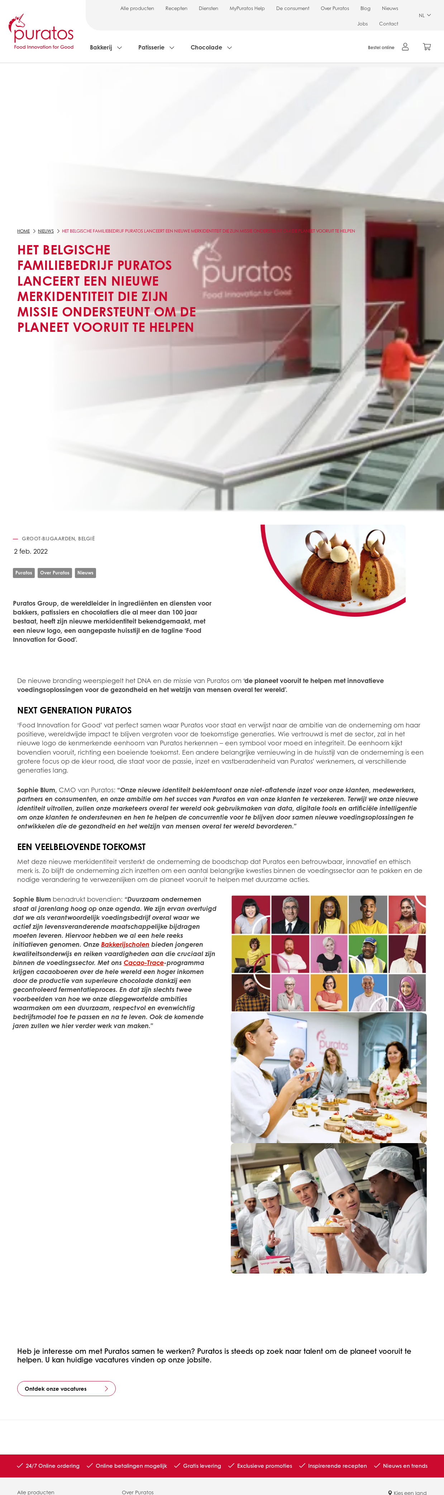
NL (425, 15)
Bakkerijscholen (125, 944)
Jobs (362, 23)
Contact (388, 23)
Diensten (208, 8)
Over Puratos (335, 8)
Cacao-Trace (144, 962)
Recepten (176, 8)
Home (23, 231)
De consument (292, 8)
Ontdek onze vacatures (56, 1389)
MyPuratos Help (247, 8)
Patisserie (151, 47)
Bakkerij (101, 47)
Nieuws (390, 8)
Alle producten (137, 8)
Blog (366, 8)
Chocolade (206, 47)
